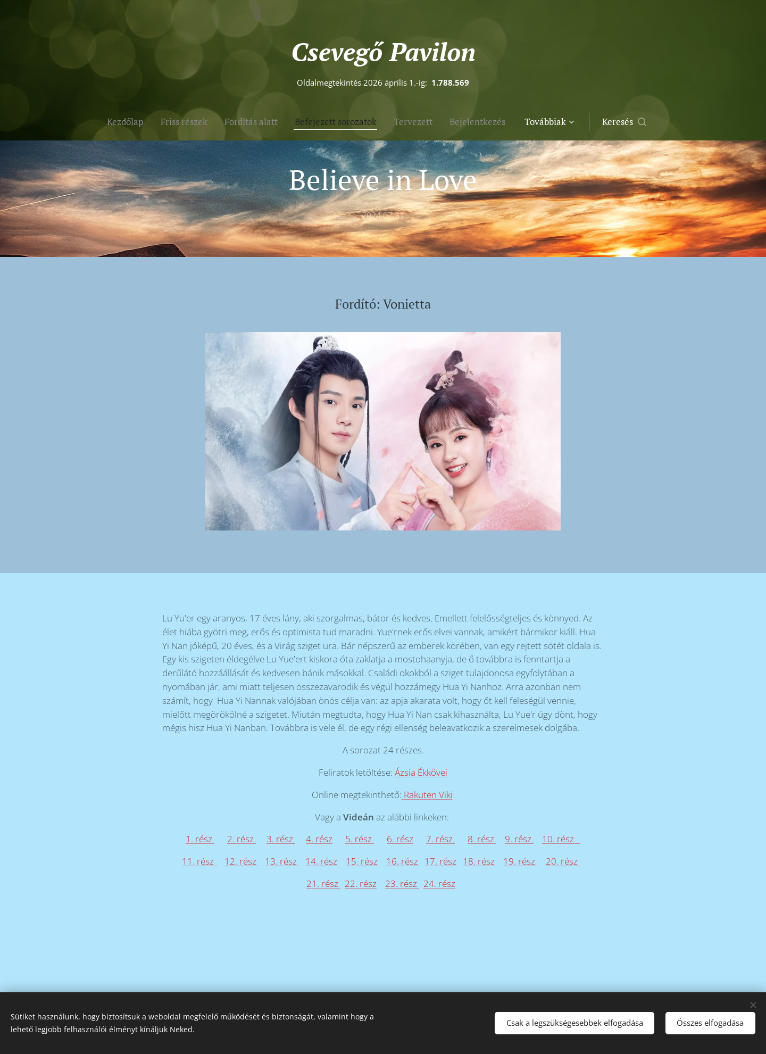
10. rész (561, 839)
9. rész (519, 839)
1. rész (200, 839)
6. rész (400, 839)
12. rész (241, 861)
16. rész (402, 861)
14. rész (321, 861)
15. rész (362, 861)
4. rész (319, 839)
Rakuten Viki (428, 795)
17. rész (440, 861)
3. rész (281, 839)
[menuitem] (88, 122)
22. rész (361, 883)
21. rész (323, 883)
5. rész (359, 839)
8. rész (482, 839)
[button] (665, 122)
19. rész (520, 861)
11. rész (200, 861)
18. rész (479, 861)
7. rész (440, 839)
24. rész (439, 883)
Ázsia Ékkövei (421, 772)
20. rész (563, 861)
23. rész (402, 883)
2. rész (241, 839)
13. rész (282, 861)
